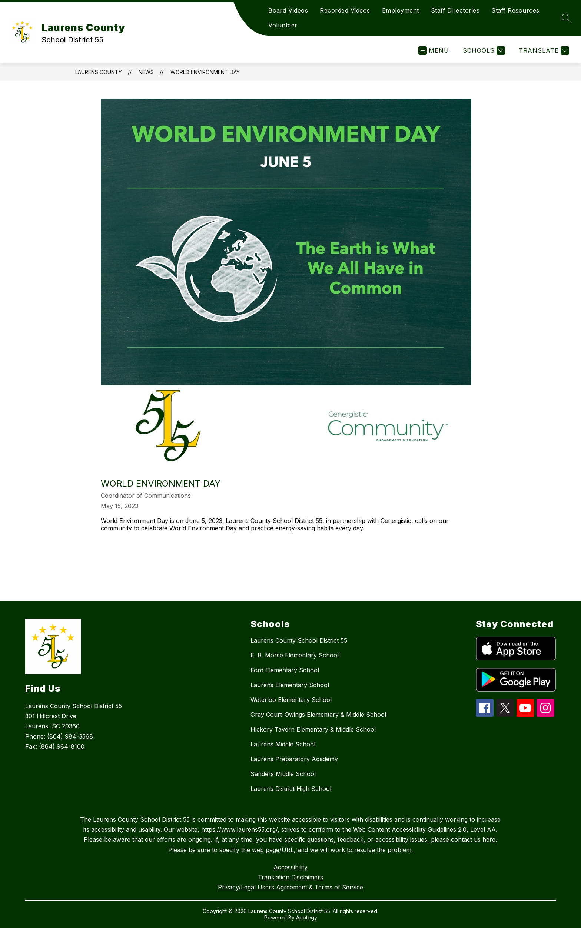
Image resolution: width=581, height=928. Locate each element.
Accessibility (290, 867)
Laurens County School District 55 (298, 640)
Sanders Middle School (283, 774)
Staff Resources (515, 10)
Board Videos (288, 10)
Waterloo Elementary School (291, 699)
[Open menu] (433, 50)
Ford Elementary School (284, 670)
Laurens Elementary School (289, 685)
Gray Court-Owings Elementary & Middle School (318, 714)
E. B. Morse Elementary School (294, 655)
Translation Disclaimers (290, 877)
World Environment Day (205, 72)
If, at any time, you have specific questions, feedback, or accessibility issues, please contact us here (353, 839)
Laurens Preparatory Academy (294, 759)
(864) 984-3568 (70, 736)
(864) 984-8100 (61, 746)
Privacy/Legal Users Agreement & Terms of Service (290, 887)
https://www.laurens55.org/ (239, 829)
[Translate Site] (543, 50)
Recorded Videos (345, 10)
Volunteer (283, 25)
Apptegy (306, 917)
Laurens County (98, 72)
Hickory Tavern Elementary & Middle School (313, 729)
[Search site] (566, 17)
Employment (400, 10)
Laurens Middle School (282, 744)
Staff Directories (455, 10)
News (146, 72)
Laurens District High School (290, 788)
